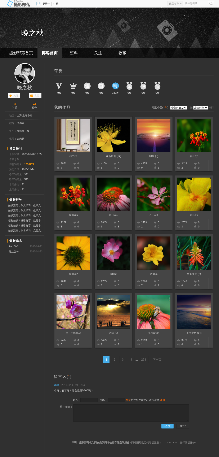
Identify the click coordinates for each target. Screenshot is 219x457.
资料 (74, 53)
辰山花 (113, 274)
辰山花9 (193, 156)
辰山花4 (153, 215)
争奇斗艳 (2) (194, 274)
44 (34, 104)
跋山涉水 (14, 251)
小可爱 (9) (153, 332)
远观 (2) (113, 332)
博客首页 (50, 53)
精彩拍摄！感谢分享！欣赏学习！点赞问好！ (26, 220)
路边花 (153, 274)
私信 (36, 95)
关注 (98, 53)
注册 (55, 3)
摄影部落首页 (21, 53)
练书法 (73, 156)
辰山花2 (193, 215)
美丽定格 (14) (194, 332)
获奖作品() (160, 107)
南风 (56, 385)
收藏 (122, 53)
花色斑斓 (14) (113, 156)
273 (143, 359)
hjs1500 (13, 246)
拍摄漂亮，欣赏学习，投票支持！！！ (26, 205)
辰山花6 (73, 215)
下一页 (157, 359)
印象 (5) (153, 156)
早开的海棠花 (73, 332)
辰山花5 (113, 215)
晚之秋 (24, 87)
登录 (45, 4)
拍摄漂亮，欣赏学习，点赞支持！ (26, 230)
